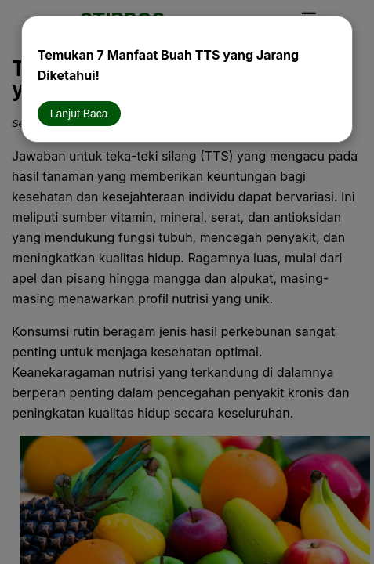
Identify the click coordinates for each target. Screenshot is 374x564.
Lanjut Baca (79, 113)
